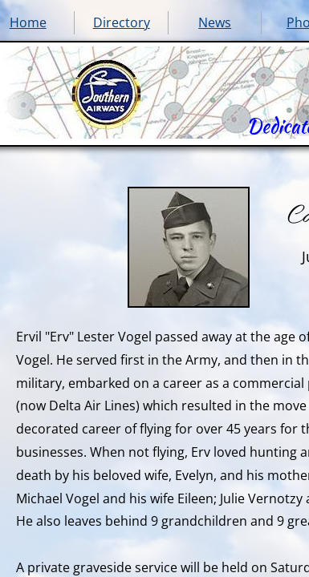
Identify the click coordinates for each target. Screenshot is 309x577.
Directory (121, 22)
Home (28, 22)
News (214, 22)
